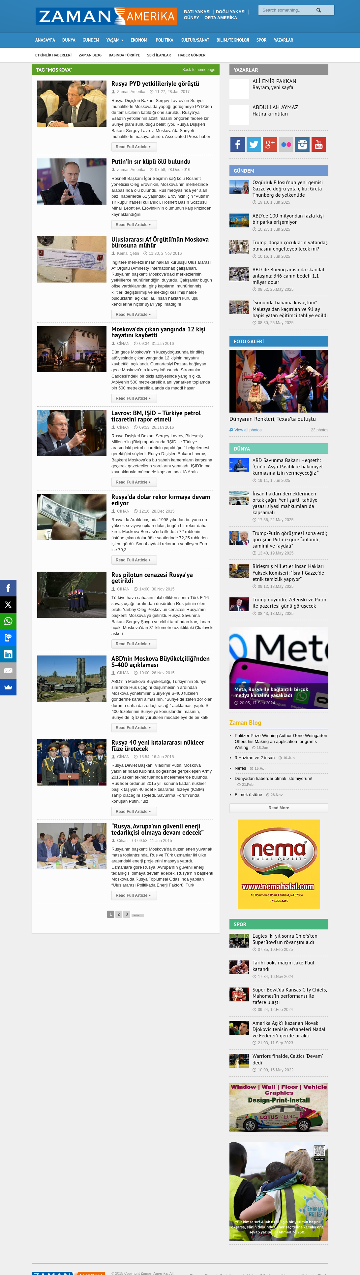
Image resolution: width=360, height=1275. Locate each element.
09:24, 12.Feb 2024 (272, 989)
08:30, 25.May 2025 (273, 318)
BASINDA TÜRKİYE (124, 54)
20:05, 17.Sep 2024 (254, 687)
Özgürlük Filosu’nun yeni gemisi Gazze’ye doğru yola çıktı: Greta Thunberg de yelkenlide (284, 188)
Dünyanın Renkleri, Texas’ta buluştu (271, 414)
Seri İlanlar (230, 1251)
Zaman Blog (246, 707)
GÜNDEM (91, 40)
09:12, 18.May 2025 (273, 572)
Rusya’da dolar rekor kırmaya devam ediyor (159, 500)
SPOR (261, 40)
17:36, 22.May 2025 (273, 507)
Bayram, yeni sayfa (271, 87)
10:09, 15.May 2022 (273, 1042)
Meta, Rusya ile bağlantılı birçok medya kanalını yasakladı (278, 677)
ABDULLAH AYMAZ (275, 107)
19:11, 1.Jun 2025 (271, 475)
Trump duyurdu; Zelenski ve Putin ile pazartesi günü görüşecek (288, 588)
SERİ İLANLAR (159, 54)
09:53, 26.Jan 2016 (153, 427)
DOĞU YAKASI (231, 11)
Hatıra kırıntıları (268, 114)
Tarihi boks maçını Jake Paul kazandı (288, 947)
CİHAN (120, 343)
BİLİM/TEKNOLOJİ (233, 40)
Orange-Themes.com (68, 1260)
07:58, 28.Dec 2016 (169, 169)
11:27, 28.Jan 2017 (168, 91)
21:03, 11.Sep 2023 (272, 1022)
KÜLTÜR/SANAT (195, 40)
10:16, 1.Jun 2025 (271, 254)
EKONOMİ (139, 40)
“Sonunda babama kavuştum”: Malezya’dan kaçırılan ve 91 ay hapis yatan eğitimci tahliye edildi (288, 305)
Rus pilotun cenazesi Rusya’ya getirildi (162, 575)
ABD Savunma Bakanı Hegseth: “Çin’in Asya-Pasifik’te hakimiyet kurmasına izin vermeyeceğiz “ (289, 462)
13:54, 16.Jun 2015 (153, 751)
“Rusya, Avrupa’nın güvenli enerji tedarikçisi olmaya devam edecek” (156, 823)
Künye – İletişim (296, 1251)
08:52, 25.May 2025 (273, 286)
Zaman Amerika (128, 91)
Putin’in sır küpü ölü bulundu (150, 161)
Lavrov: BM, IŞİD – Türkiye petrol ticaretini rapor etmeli (154, 416)
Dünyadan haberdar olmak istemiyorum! (273, 763)
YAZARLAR (283, 40)
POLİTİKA (164, 40)
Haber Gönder (260, 1251)
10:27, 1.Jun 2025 (271, 227)
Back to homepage (198, 69)
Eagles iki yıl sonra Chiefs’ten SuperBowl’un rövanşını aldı (281, 923)
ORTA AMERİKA (220, 17)
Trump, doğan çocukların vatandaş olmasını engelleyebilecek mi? (286, 244)
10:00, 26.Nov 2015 (154, 667)
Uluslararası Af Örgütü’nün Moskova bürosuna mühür (159, 242)
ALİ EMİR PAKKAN (274, 81)
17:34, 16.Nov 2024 (272, 954)
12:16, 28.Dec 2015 (154, 511)
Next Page (137, 908)
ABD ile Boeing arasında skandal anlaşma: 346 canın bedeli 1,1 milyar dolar (289, 273)
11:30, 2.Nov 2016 (162, 253)
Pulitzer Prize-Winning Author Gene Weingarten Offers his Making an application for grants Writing (280, 726)
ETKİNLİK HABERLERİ (53, 54)
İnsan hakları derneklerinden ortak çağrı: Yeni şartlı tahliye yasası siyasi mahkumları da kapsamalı (288, 494)
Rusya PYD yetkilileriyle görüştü (154, 83)
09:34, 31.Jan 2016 (153, 343)
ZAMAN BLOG (90, 54)
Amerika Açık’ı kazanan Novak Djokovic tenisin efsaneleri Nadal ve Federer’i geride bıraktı (288, 1008)
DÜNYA (68, 40)
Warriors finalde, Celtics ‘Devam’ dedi (288, 1035)
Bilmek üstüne (248, 779)
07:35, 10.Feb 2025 (272, 933)
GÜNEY (191, 17)
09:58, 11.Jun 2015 (151, 834)
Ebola (322, 1251)
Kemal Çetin (124, 253)
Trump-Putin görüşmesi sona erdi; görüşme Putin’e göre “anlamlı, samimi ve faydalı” (290, 526)
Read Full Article (134, 147)
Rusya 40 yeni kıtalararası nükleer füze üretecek (156, 739)
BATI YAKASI (197, 11)
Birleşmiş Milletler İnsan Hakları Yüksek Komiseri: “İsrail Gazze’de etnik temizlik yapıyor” (290, 558)
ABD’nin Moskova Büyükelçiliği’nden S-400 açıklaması (159, 655)
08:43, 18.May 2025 (273, 598)
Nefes (240, 752)
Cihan (120, 834)
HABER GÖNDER (192, 54)
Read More (279, 792)
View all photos (245, 425)
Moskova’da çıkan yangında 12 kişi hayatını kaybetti (157, 332)
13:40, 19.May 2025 (273, 539)
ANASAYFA (45, 40)
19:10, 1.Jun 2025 (271, 201)
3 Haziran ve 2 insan (254, 742)
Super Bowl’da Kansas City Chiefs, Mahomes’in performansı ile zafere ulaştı (286, 976)
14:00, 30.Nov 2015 (154, 583)
